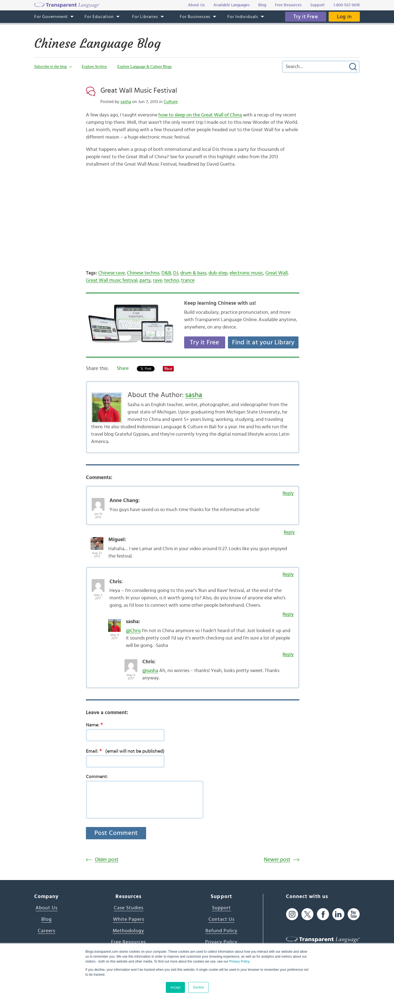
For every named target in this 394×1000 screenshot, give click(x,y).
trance (188, 280)
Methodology (128, 930)
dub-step (217, 273)
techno (171, 280)
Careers (46, 930)
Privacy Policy (239, 961)
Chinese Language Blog (97, 43)
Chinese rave (111, 273)
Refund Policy (221, 930)
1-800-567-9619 (347, 5)
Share (123, 368)
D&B (166, 273)
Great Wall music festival (111, 280)
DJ (175, 273)
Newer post (277, 859)
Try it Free (305, 16)
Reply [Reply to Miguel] (289, 532)
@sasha (150, 670)
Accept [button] (175, 987)
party (145, 280)
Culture (171, 101)
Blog (46, 919)
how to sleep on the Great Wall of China (200, 115)
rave (157, 280)
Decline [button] (198, 987)
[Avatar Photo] (98, 501)
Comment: (97, 776)
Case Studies (128, 907)
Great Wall (276, 273)
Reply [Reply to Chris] (288, 574)
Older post (106, 859)
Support (221, 907)
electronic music (246, 273)
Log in (344, 16)
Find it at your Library (263, 342)
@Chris (133, 630)
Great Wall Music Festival (138, 90)
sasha (125, 101)
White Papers (128, 919)
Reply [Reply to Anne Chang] (288, 493)
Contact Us (221, 919)
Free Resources (128, 942)
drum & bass (193, 273)
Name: (96, 725)
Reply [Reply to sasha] (288, 614)
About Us (46, 907)
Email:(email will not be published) (125, 751)
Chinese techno (143, 273)
